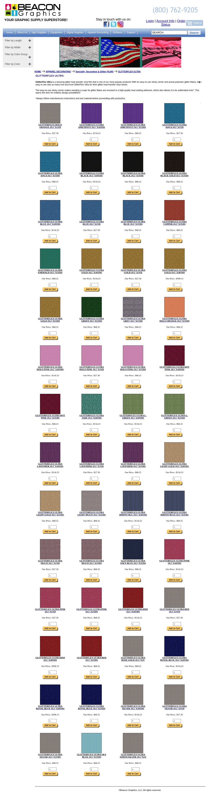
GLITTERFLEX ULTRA (129, 71)
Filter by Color (12, 64)
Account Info (165, 21)
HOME (38, 71)
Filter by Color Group (16, 54)
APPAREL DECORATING (58, 71)
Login (150, 21)
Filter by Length (13, 40)
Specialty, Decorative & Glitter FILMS (94, 71)
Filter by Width (13, 47)
